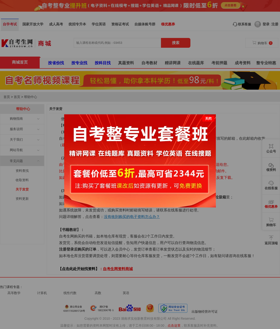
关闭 (208, 110)
